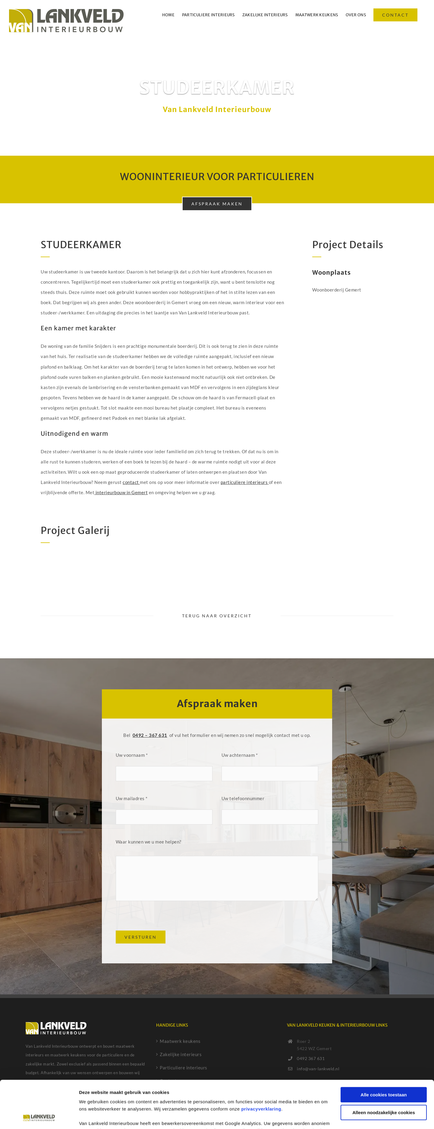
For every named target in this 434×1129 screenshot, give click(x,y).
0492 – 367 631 (150, 735)
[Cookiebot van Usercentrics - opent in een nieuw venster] (39, 1117)
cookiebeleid (105, 1100)
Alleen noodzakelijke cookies (383, 1067)
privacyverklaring (261, 1064)
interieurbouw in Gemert (121, 492)
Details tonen (93, 1117)
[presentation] (161, 919)
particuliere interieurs (245, 482)
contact (131, 482)
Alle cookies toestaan (383, 1050)
